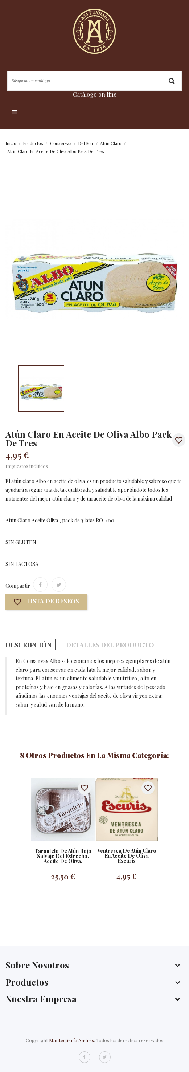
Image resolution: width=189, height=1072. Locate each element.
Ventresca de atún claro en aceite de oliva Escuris (126, 855)
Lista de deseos (46, 602)
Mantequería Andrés (71, 1040)
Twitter (105, 1057)
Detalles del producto (110, 644)
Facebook (84, 1057)
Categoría (42, 112)
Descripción (28, 644)
